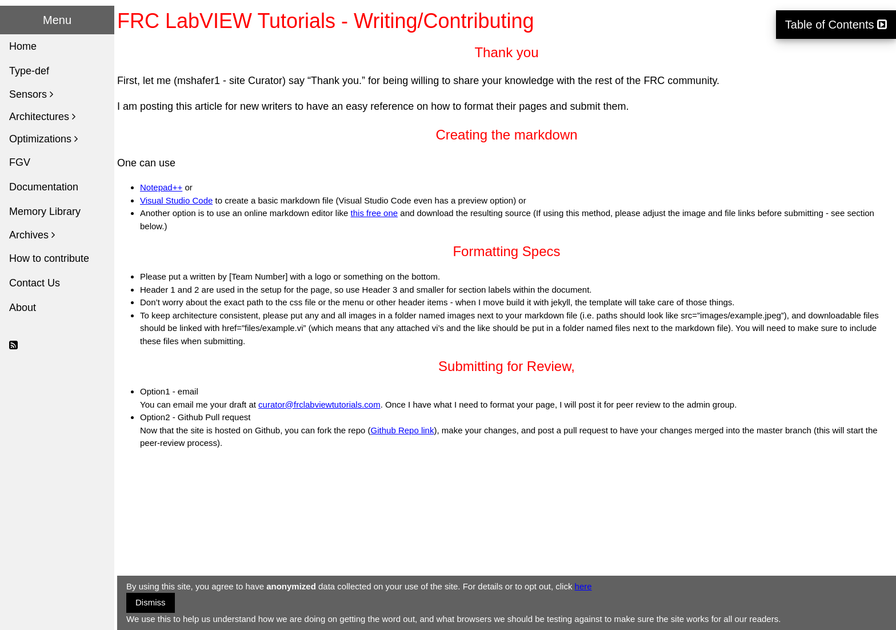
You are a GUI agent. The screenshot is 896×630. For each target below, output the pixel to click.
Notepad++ (161, 187)
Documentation (43, 187)
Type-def (29, 71)
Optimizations (43, 139)
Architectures (42, 116)
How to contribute (49, 258)
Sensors (31, 94)
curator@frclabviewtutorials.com (319, 404)
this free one (374, 213)
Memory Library (45, 211)
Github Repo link (402, 430)
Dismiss (150, 602)
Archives (32, 235)
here (583, 586)
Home (23, 46)
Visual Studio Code (176, 200)
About (22, 307)
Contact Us (34, 283)
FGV (19, 162)
